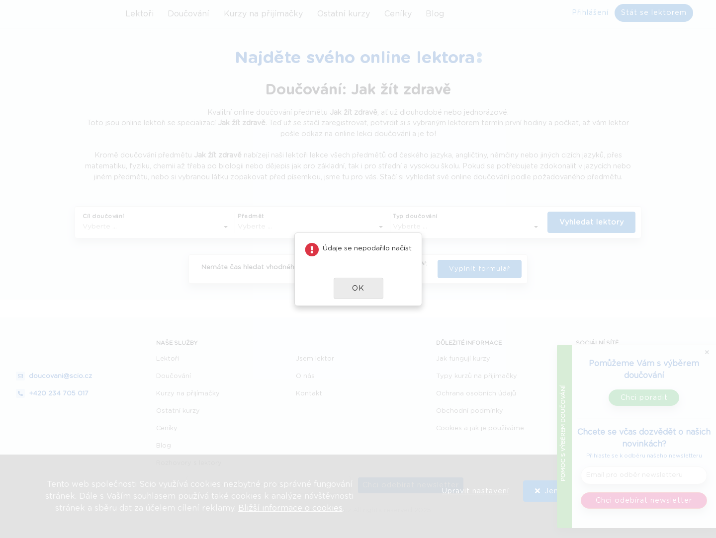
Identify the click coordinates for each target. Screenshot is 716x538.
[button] (358, 288)
